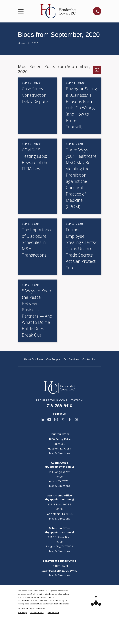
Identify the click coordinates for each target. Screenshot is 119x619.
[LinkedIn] (42, 419)
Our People (53, 359)
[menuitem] (22, 612)
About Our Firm (33, 359)
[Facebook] (69, 419)
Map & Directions (59, 453)
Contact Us (88, 359)
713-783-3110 (59, 406)
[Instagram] (56, 419)
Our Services (71, 359)
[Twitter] (63, 419)
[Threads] (76, 419)
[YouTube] (49, 419)
